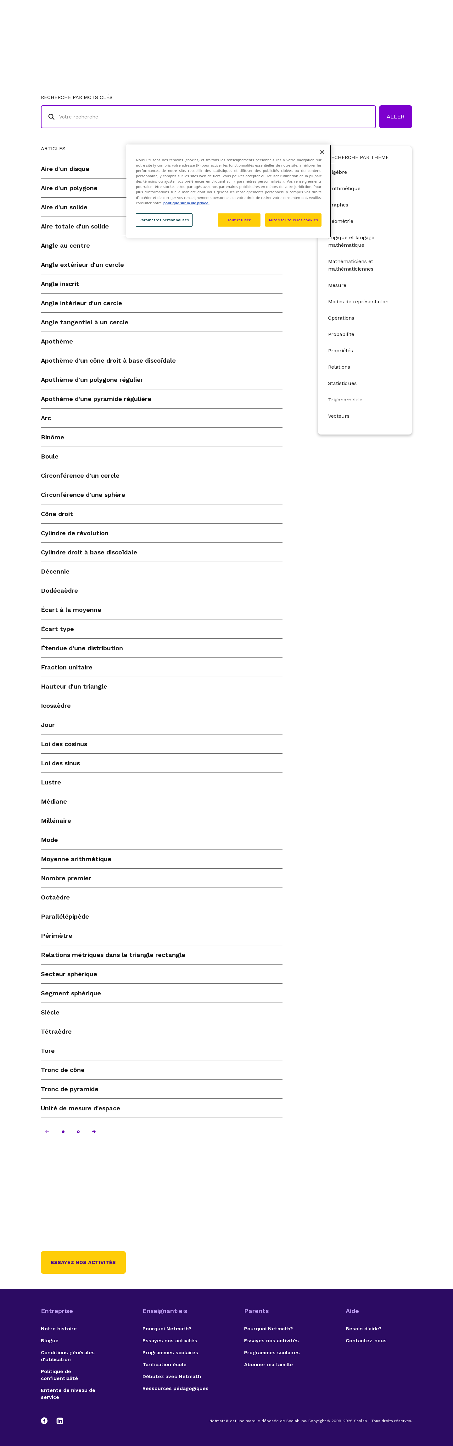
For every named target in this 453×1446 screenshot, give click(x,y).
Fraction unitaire (66, 667)
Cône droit (57, 514)
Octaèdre (55, 897)
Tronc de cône (63, 1070)
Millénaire (56, 820)
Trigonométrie (345, 400)
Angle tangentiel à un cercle (84, 322)
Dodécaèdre (59, 590)
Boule (50, 456)
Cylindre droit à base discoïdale (89, 552)
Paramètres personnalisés (164, 219)
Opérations (341, 318)
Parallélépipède (65, 916)
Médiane (54, 801)
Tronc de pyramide (69, 1089)
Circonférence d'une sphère (83, 494)
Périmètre (56, 935)
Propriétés (340, 351)
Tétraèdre (56, 1031)
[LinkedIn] (59, 1421)
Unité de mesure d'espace (80, 1108)
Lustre (51, 782)
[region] (228, 191)
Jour (48, 724)
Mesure (337, 285)
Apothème (57, 341)
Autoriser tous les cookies (293, 219)
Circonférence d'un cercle (80, 475)
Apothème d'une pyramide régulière (96, 399)
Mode (49, 840)
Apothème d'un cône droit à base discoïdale (108, 360)
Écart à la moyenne (71, 609)
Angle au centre (65, 245)
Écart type (57, 629)
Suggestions (362, 30)
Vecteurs (339, 416)
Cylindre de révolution (75, 533)
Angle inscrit (60, 284)
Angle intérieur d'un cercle (81, 303)
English (401, 30)
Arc (46, 418)
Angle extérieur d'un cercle (82, 264)
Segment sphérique (71, 993)
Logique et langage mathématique (351, 241)
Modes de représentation (358, 302)
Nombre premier (66, 878)
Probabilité (341, 334)
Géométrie (340, 221)
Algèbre (337, 172)
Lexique (289, 30)
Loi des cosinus (64, 744)
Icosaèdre (56, 705)
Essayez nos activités (83, 1262)
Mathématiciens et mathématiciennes (350, 265)
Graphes (338, 205)
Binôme (52, 437)
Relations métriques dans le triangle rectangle (113, 955)
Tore (48, 1050)
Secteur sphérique (69, 974)
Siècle (50, 1012)
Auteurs (322, 30)
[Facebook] (47, 1421)
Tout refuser (239, 219)
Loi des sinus (60, 763)
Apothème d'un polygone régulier (92, 379)
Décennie (55, 571)
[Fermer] (322, 152)
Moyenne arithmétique (76, 859)
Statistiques (342, 383)
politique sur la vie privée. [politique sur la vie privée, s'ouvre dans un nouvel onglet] (186, 203)
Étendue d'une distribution (82, 648)
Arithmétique (344, 188)
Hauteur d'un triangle (74, 686)
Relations (339, 367)
